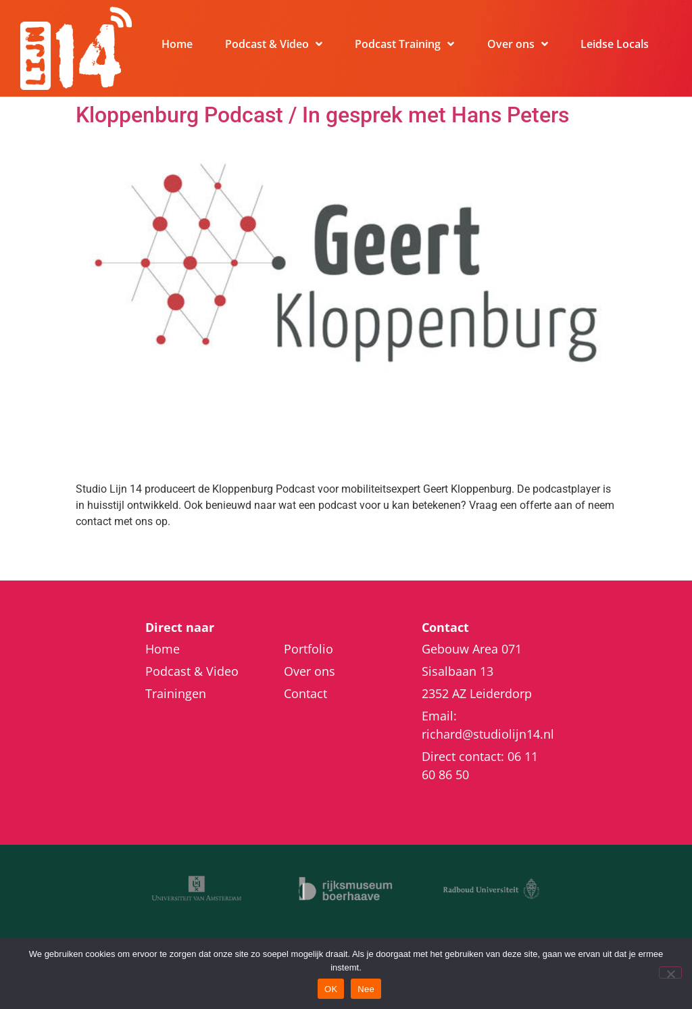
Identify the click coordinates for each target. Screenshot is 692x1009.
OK (330, 989)
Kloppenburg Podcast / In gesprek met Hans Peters (322, 115)
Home (177, 43)
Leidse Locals (614, 43)
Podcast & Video (273, 43)
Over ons (517, 43)
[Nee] (670, 972)
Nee (365, 989)
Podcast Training (404, 43)
